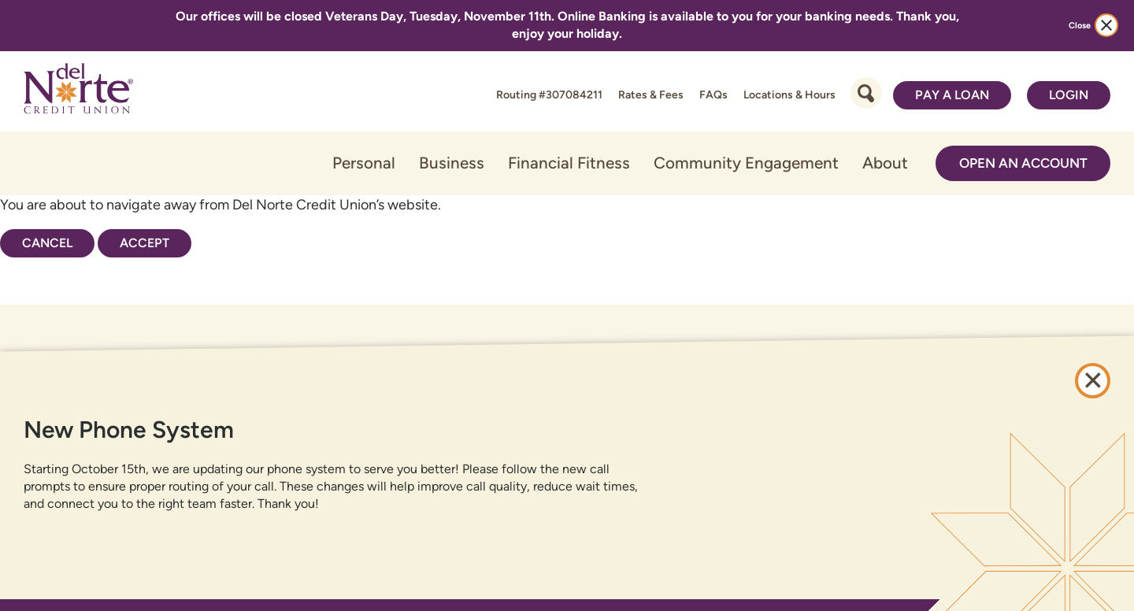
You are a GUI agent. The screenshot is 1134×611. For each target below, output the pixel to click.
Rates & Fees (651, 95)
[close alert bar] (1106, 25)
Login (1068, 94)
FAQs (713, 95)
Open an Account (1023, 163)
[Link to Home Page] (78, 91)
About (885, 162)
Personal (363, 162)
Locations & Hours (789, 95)
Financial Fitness (569, 162)
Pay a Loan (952, 94)
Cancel (47, 242)
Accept (144, 242)
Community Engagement (746, 162)
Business (451, 162)
